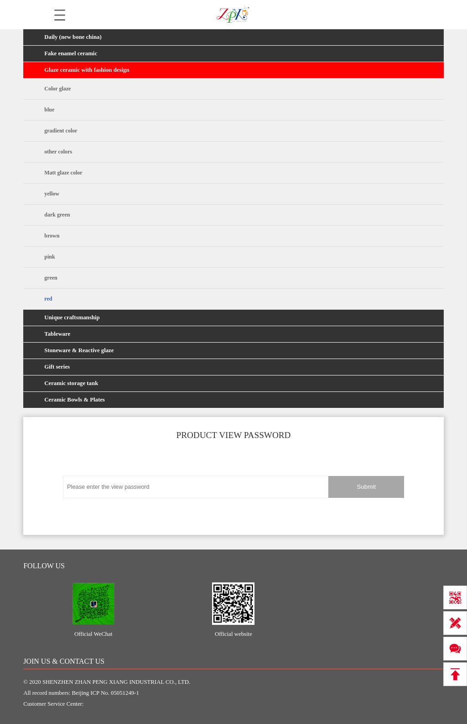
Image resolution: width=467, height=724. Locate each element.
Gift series (57, 367)
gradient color (60, 130)
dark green (57, 214)
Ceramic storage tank (71, 383)
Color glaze (57, 88)
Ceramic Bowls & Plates (74, 399)
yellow (51, 193)
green (50, 278)
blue (49, 109)
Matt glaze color (63, 172)
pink (49, 257)
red (48, 299)
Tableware (57, 334)
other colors (58, 151)
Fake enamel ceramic (70, 53)
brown (51, 236)
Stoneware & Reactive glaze (79, 350)
